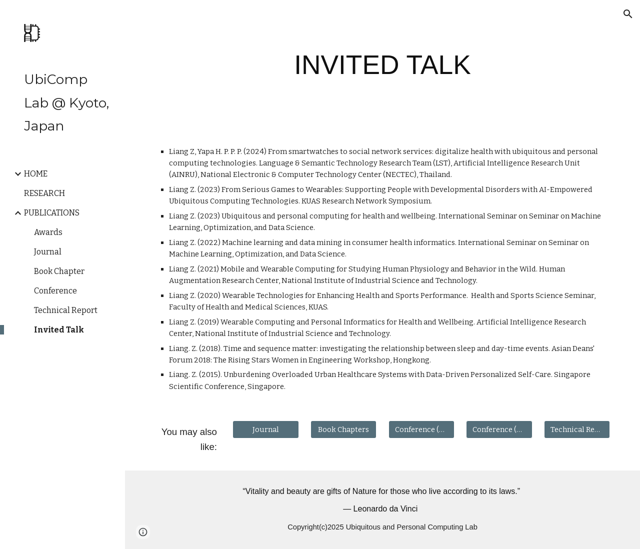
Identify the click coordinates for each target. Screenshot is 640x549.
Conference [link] (55, 291)
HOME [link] (36, 173)
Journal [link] (48, 251)
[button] (628, 14)
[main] (382, 65)
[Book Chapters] (343, 430)
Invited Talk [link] (59, 329)
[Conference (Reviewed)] (421, 430)
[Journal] (265, 430)
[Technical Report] (577, 430)
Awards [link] (48, 232)
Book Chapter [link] (59, 271)
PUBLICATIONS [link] (52, 213)
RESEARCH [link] (44, 193)
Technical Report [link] (66, 310)
